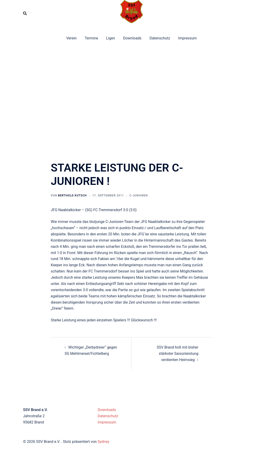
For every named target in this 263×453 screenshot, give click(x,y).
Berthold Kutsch (72, 195)
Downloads (132, 38)
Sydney (103, 441)
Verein (71, 38)
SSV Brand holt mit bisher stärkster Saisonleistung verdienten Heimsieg (177, 353)
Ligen (110, 38)
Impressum (187, 38)
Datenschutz (159, 38)
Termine (91, 38)
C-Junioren (138, 195)
